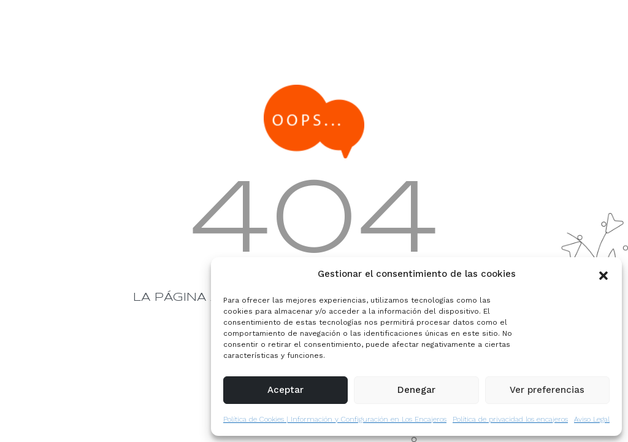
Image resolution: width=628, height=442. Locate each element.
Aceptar (285, 389)
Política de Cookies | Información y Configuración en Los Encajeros (334, 419)
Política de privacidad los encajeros (510, 419)
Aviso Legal (592, 419)
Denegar (416, 389)
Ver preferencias (547, 389)
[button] (603, 274)
